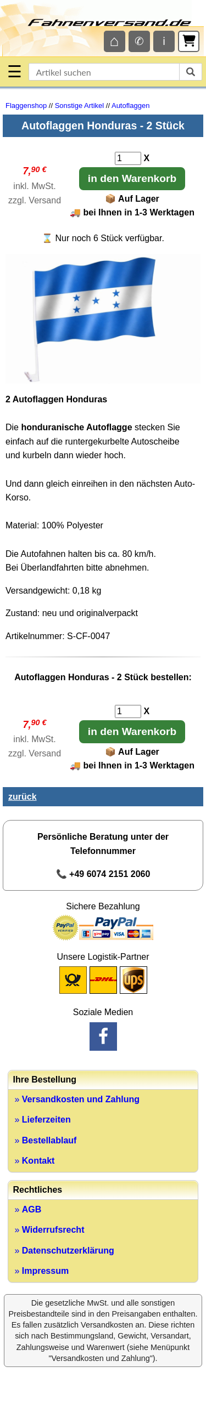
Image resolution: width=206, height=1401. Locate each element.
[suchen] (190, 72)
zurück (22, 796)
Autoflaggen (130, 105)
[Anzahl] (128, 158)
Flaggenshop (26, 105)
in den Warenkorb (132, 178)
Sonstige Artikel (79, 105)
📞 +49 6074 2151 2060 (103, 874)
